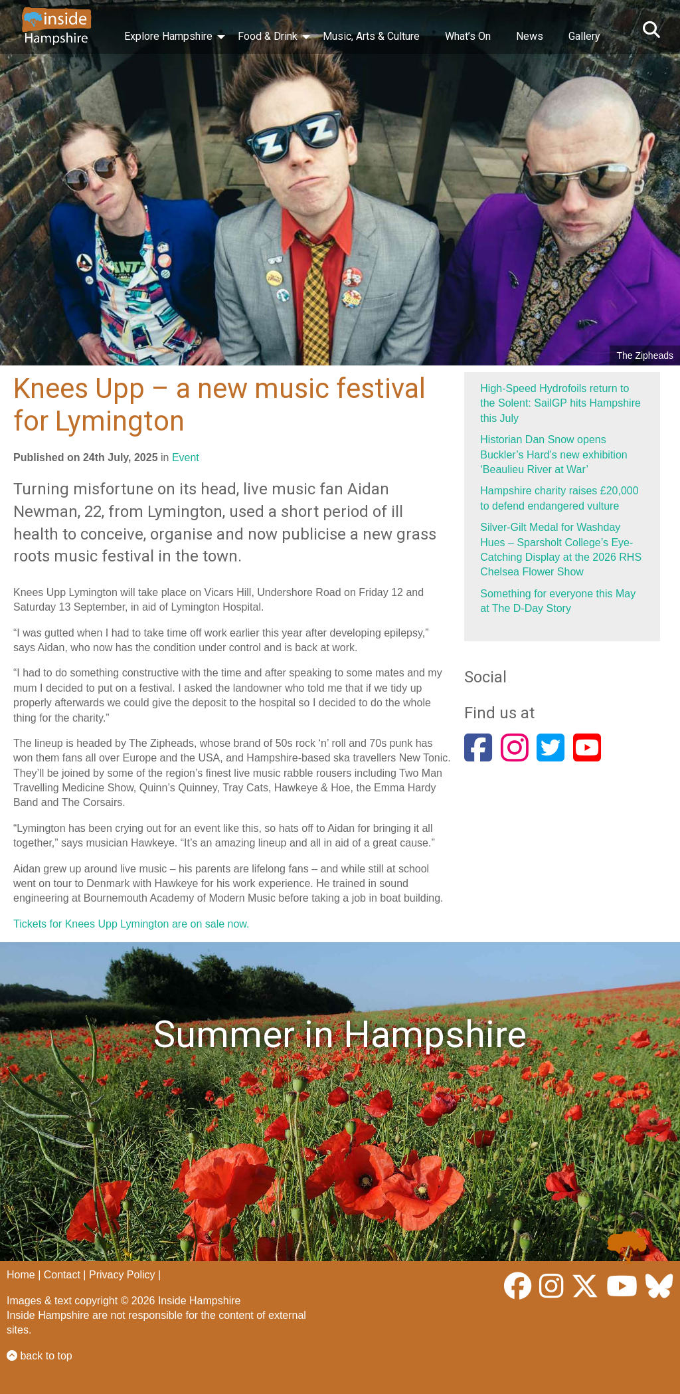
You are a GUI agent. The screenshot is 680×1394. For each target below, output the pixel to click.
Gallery (584, 36)
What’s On (468, 36)
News (529, 36)
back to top (39, 1355)
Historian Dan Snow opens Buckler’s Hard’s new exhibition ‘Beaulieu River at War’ (553, 454)
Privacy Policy (122, 1274)
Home (21, 1274)
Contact (62, 1274)
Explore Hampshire (168, 36)
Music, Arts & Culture (371, 36)
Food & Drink (268, 36)
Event (185, 457)
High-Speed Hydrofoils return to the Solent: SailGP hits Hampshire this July (560, 403)
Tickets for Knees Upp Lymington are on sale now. (131, 924)
